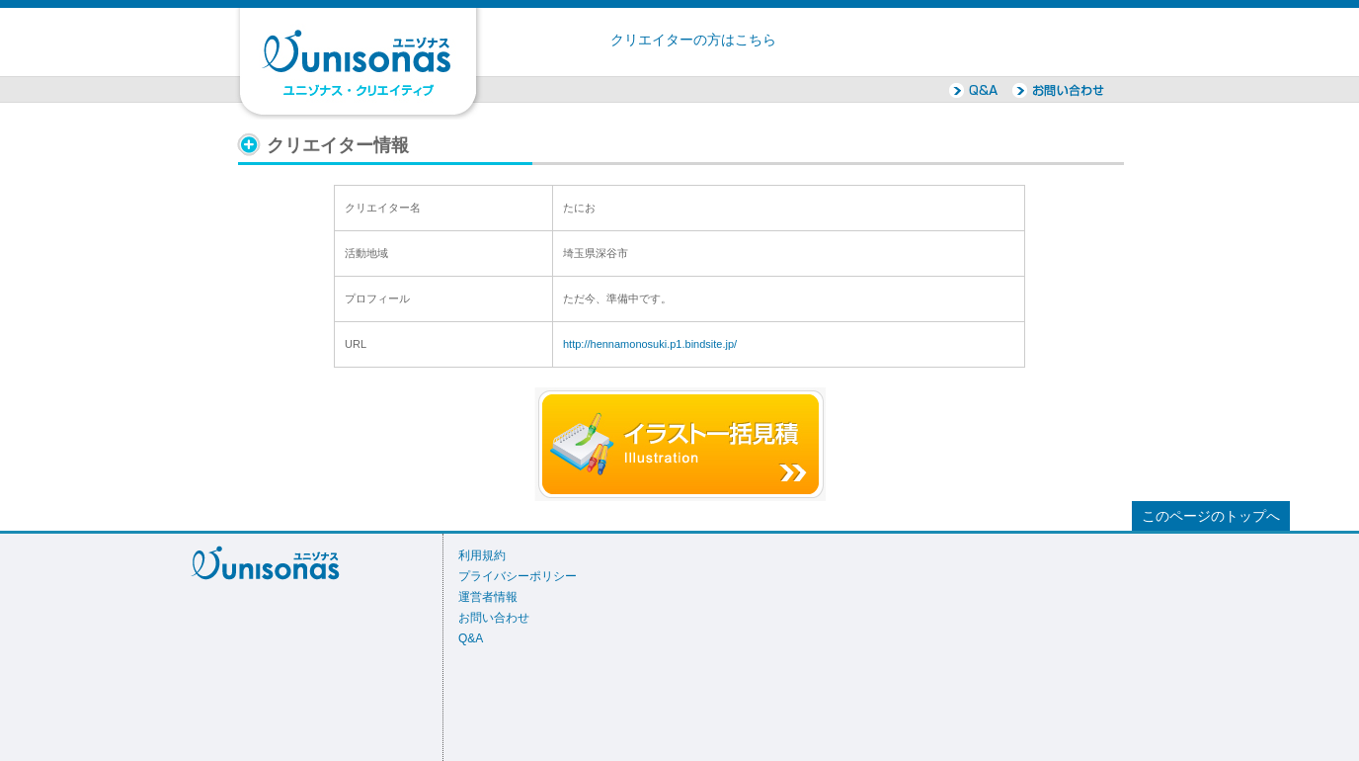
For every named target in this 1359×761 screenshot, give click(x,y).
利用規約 (482, 555)
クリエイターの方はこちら (693, 40)
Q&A (470, 638)
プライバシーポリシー (517, 576)
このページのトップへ (1211, 516)
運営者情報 (488, 597)
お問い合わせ (493, 618)
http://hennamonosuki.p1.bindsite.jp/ (650, 344)
